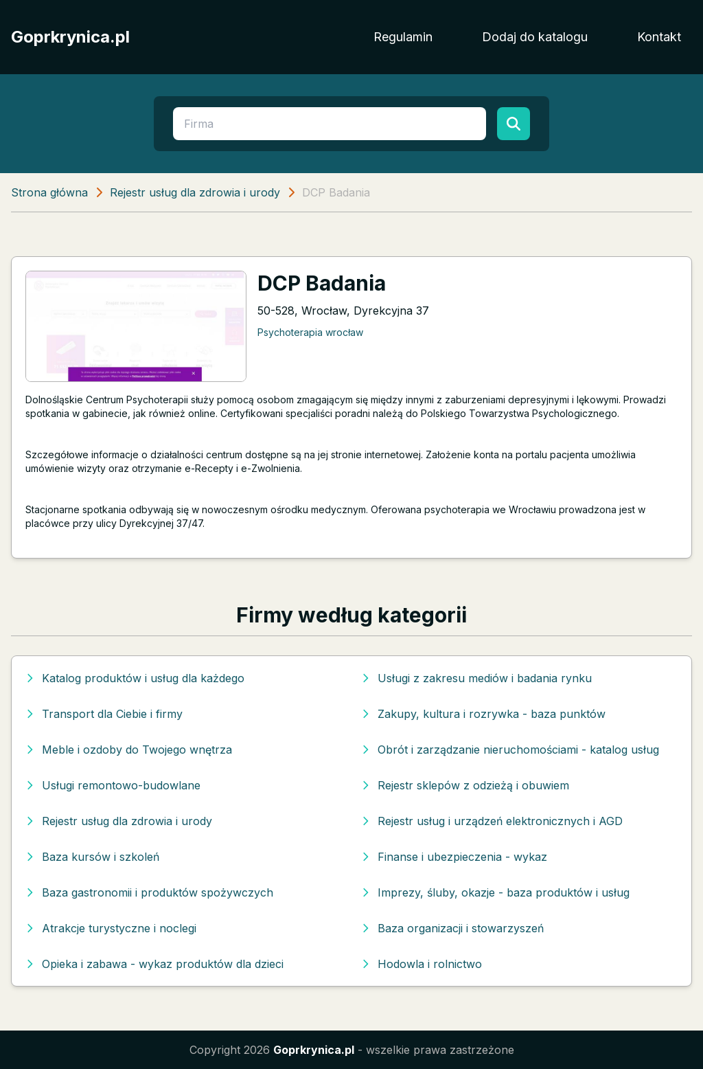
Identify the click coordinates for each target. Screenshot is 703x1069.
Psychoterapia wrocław (310, 332)
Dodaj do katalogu (535, 37)
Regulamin (403, 37)
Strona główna (49, 192)
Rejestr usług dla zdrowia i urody (195, 192)
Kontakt (659, 37)
